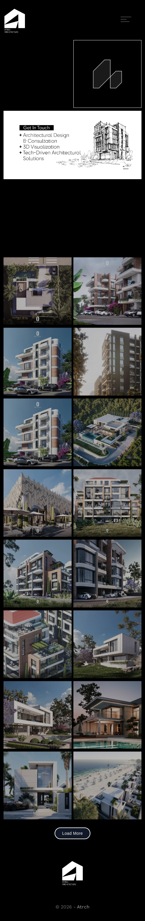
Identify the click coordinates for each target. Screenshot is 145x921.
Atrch (83, 907)
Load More (72, 833)
